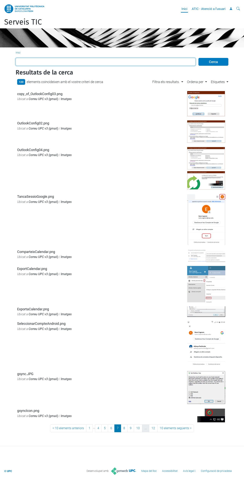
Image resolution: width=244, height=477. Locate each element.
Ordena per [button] (195, 82)
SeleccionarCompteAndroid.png (41, 324)
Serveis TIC (23, 22)
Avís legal (188, 470)
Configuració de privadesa (216, 470)
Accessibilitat (170, 470)
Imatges (66, 99)
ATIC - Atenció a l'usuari (209, 9)
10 (138, 428)
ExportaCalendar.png (33, 309)
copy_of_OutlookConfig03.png (40, 94)
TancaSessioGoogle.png (35, 196)
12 (153, 428)
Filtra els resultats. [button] (166, 82)
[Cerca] (238, 9)
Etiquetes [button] (218, 82)
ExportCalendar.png (32, 269)
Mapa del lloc (149, 470)
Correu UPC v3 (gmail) (43, 99)
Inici (184, 9)
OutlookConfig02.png (33, 123)
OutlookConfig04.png (33, 150)
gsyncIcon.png (28, 411)
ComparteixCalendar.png (36, 252)
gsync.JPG (25, 374)
